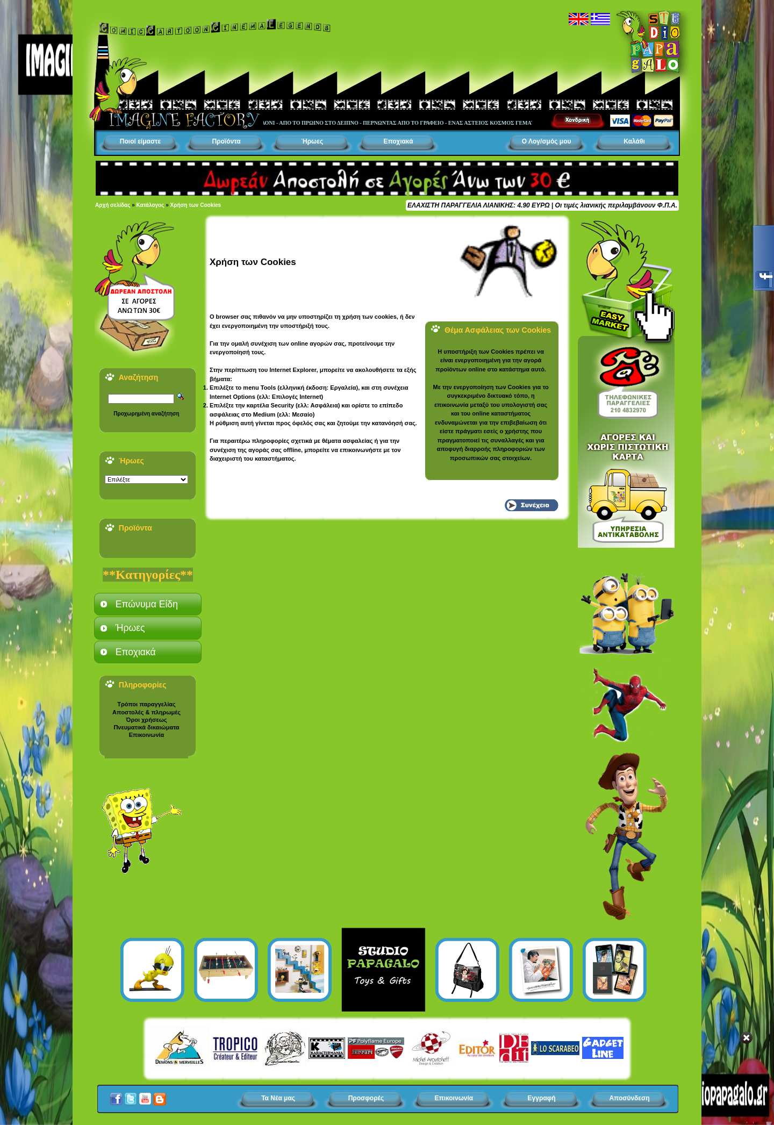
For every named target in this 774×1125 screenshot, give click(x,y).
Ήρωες (312, 141)
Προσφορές (366, 1098)
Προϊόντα (226, 141)
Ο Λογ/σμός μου (546, 141)
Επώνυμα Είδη (147, 604)
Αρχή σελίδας (112, 205)
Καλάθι (634, 141)
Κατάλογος (150, 205)
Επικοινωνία (146, 735)
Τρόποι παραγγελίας (146, 704)
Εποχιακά (398, 141)
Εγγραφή (542, 1098)
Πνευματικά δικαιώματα (146, 727)
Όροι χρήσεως (146, 719)
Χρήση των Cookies (195, 205)
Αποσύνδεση (629, 1098)
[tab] (148, 604)
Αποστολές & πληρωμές (146, 712)
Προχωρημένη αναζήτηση (146, 414)
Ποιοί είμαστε (140, 141)
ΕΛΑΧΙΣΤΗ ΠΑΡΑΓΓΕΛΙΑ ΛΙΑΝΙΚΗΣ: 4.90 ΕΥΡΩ (478, 205)
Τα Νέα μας (278, 1098)
